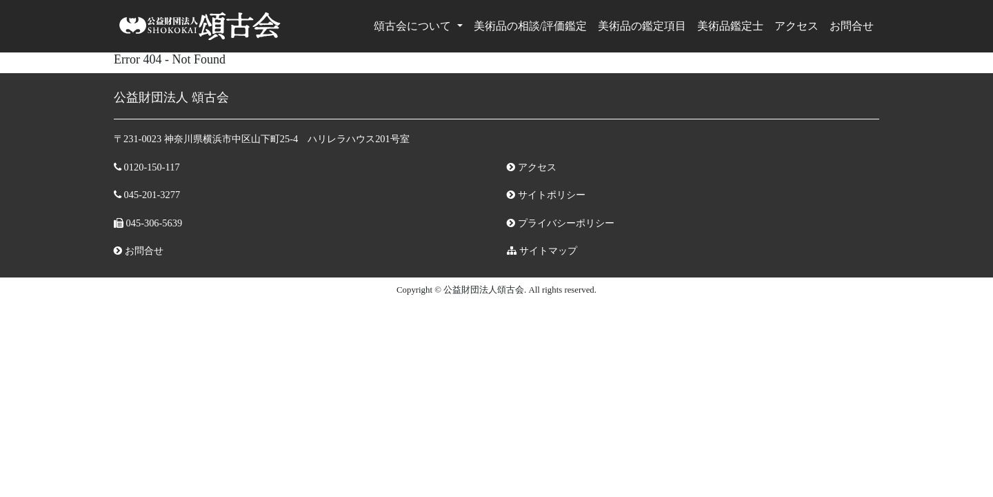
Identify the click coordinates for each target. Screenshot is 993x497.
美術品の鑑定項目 (642, 26)
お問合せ (852, 26)
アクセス (796, 26)
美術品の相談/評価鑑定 (530, 26)
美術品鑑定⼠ (730, 26)
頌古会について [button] (414, 26)
